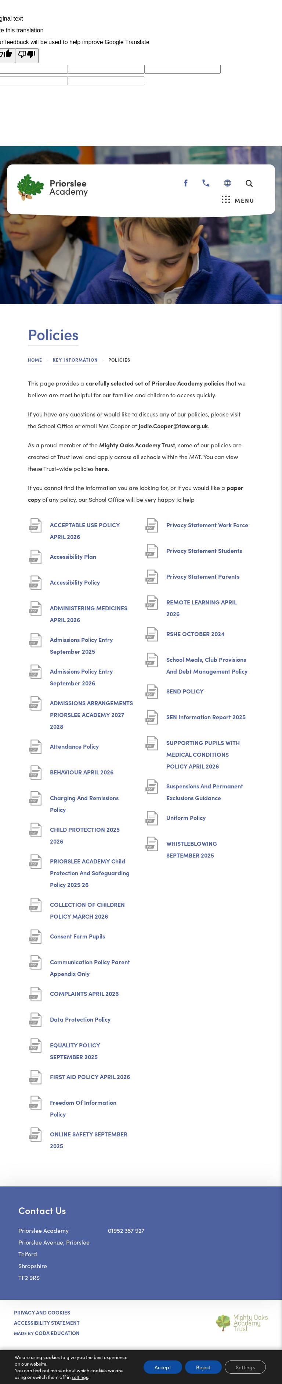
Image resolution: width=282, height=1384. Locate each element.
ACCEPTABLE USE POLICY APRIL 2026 (85, 531)
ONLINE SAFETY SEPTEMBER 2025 (88, 1140)
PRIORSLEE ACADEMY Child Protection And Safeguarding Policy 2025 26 (90, 873)
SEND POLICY (185, 694)
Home (35, 359)
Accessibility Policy (75, 585)
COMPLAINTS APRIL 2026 (84, 996)
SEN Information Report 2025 (206, 719)
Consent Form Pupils (77, 939)
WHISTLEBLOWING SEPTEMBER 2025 (192, 850)
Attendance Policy (74, 749)
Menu (238, 200)
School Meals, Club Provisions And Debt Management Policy (207, 666)
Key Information (75, 359)
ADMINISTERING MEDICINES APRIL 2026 (88, 614)
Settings (245, 1367)
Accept (163, 1367)
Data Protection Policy (80, 1022)
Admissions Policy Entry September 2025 (81, 646)
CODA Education (57, 1333)
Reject (203, 1367)
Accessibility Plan (73, 559)
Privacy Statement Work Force (207, 527)
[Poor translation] (27, 55)
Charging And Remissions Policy (84, 804)
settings (80, 1377)
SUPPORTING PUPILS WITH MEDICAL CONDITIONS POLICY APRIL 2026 (203, 755)
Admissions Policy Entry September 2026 (81, 678)
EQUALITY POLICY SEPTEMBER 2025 (76, 1051)
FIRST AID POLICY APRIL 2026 (90, 1079)
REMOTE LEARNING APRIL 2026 (201, 609)
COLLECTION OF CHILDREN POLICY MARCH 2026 (87, 911)
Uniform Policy (186, 820)
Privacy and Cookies (42, 1312)
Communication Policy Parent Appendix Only (90, 968)
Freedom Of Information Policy (83, 1109)
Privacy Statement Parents (202, 579)
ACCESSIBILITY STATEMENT (47, 1322)
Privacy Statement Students (204, 553)
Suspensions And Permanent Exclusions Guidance (204, 792)
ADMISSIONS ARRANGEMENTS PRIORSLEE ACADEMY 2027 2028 (91, 715)
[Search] (249, 183)
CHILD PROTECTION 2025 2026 (85, 836)
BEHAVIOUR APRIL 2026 (81, 775)
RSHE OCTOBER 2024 (195, 636)
